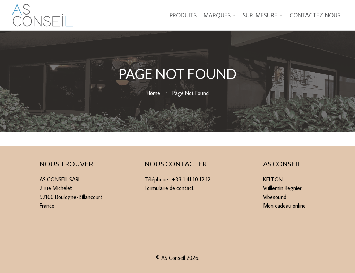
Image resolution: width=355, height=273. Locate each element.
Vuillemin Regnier (282, 187)
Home (153, 93)
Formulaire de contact (169, 187)
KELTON (273, 179)
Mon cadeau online (284, 205)
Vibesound (274, 196)
